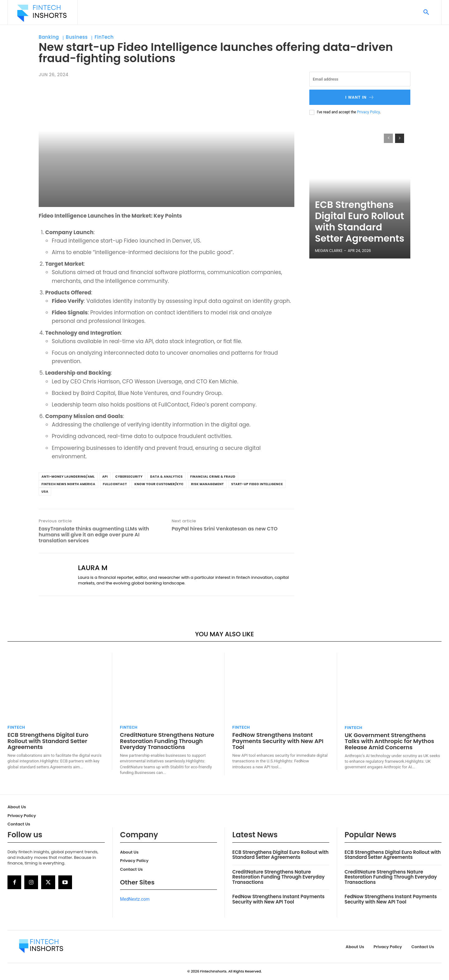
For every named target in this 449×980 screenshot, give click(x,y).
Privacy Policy (368, 112)
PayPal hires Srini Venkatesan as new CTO (224, 529)
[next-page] (399, 138)
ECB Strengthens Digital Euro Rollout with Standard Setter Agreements (355, 233)
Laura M (93, 568)
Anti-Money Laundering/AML (68, 476)
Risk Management (207, 484)
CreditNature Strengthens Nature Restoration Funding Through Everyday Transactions (167, 741)
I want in (359, 97)
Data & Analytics (166, 476)
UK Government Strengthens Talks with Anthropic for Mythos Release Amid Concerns (389, 741)
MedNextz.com (135, 899)
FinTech (103, 37)
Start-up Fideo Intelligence (257, 484)
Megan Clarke (329, 250)
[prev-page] (388, 138)
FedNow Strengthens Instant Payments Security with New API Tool (277, 741)
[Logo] (42, 13)
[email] (359, 79)
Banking (49, 37)
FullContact (115, 484)
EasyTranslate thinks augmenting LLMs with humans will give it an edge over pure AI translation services (94, 535)
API (105, 476)
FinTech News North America (68, 484)
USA (44, 491)
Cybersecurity (129, 476)
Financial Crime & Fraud (212, 476)
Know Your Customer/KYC (159, 484)
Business (77, 37)
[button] (426, 12)
